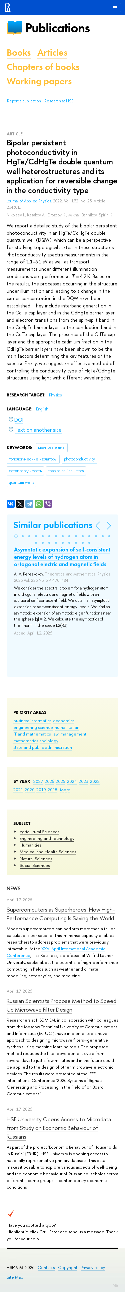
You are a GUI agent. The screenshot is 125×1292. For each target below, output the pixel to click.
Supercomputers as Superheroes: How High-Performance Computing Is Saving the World (61, 914)
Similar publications (52, 525)
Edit (115, 1285)
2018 (52, 790)
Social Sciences (35, 865)
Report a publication (24, 101)
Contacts (46, 1267)
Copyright (67, 1267)
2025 (60, 781)
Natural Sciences (36, 859)
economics (63, 721)
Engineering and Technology (47, 838)
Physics (55, 395)
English (42, 409)
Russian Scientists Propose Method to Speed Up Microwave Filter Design (61, 1005)
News (14, 888)
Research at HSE (58, 101)
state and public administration (42, 747)
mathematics (25, 741)
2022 (95, 781)
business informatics (32, 721)
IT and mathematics (32, 734)
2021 (18, 790)
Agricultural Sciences (39, 832)
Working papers (39, 81)
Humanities (30, 845)
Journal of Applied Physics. (30, 201)
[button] (16, 536)
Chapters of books (43, 67)
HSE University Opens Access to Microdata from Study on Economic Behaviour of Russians (59, 1128)
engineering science (33, 727)
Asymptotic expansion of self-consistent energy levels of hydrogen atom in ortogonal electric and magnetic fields (62, 557)
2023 (83, 781)
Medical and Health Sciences (48, 852)
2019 (41, 790)
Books (19, 52)
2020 (30, 790)
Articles (52, 52)
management (73, 734)
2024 (72, 781)
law (55, 734)
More (65, 790)
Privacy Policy (93, 1267)
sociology (49, 741)
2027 (38, 781)
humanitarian (67, 727)
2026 (49, 781)
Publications (57, 27)
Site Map (15, 1277)
